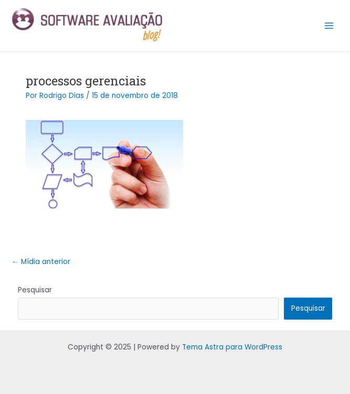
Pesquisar (35, 290)
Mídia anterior (41, 262)
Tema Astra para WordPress (232, 347)
